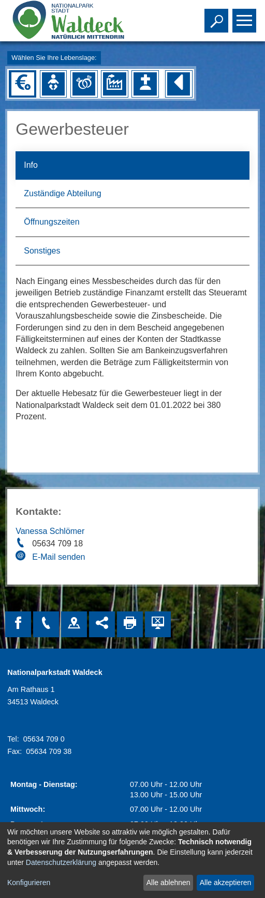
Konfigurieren (28, 882)
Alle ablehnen (168, 882)
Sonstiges (42, 250)
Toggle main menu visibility (246, 16)
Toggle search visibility (218, 16)
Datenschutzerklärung (61, 862)
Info (31, 165)
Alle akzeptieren (226, 882)
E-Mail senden (58, 557)
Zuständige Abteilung (62, 193)
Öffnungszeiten (51, 221)
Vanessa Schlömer (50, 531)
